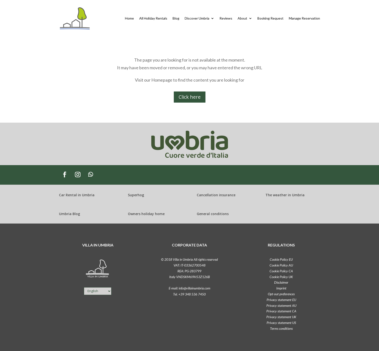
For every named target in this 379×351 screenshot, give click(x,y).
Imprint (281, 288)
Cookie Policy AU (281, 265)
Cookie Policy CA (281, 271)
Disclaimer (281, 282)
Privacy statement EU (281, 300)
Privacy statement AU (281, 305)
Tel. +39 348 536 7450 (189, 294)
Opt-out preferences (281, 294)
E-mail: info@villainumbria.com (189, 288)
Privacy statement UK (281, 317)
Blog (176, 18)
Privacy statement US (281, 323)
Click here (190, 97)
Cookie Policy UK (281, 277)
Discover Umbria (197, 18)
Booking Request (270, 18)
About (242, 18)
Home (129, 18)
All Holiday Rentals (153, 18)
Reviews (225, 18)
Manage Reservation (304, 18)
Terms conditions (281, 328)
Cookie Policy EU (281, 259)
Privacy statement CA (281, 311)
